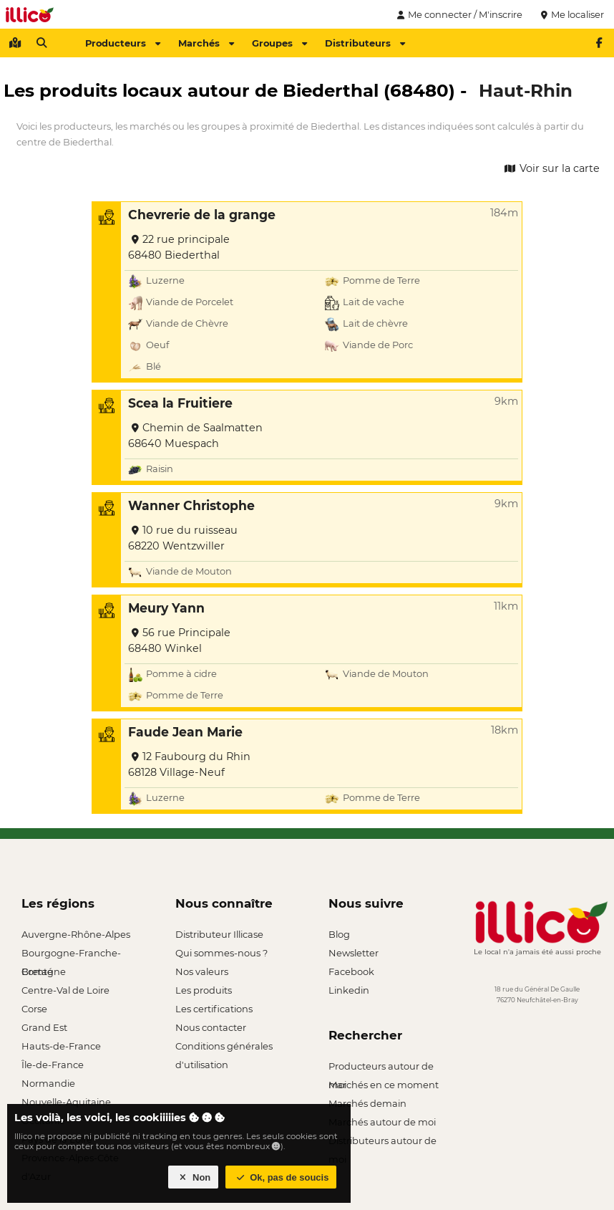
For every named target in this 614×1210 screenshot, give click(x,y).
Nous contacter (210, 1027)
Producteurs (122, 43)
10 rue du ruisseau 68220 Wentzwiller (183, 538)
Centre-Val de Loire (65, 990)
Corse (34, 1008)
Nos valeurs (201, 971)
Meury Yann (166, 607)
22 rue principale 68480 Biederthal (179, 247)
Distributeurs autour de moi (382, 1142)
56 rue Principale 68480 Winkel (179, 640)
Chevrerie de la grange (202, 214)
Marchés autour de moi (382, 1122)
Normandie (48, 1083)
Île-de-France (52, 1064)
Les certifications (214, 1008)
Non (193, 1177)
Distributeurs (365, 43)
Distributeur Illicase (219, 934)
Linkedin (348, 990)
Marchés (206, 43)
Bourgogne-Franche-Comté (71, 954)
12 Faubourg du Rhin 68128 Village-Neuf (189, 764)
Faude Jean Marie (185, 731)
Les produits (203, 990)
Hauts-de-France (61, 1046)
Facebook (351, 971)
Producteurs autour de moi (381, 1067)
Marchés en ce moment (383, 1084)
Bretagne (43, 971)
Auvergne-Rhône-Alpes (75, 934)
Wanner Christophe (191, 505)
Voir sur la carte (551, 168)
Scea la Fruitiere (180, 402)
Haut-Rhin (525, 90)
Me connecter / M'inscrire (458, 14)
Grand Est (44, 1027)
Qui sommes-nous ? (221, 953)
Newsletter (353, 953)
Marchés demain (367, 1103)
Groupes (279, 43)
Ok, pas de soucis (281, 1177)
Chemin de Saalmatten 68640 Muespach (195, 435)
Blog (339, 934)
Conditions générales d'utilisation (224, 1047)
